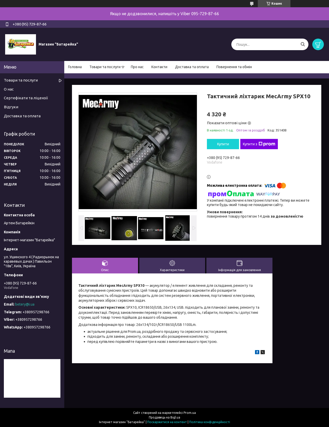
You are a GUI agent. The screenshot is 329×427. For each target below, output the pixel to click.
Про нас (137, 67)
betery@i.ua (24, 304)
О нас (9, 89)
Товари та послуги (105, 67)
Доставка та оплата (192, 67)
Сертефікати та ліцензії (26, 98)
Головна (75, 67)
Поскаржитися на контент (167, 422)
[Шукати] (302, 44)
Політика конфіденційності (209, 422)
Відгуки (11, 107)
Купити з (259, 144)
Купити (223, 144)
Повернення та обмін (234, 67)
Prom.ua (190, 412)
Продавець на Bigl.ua (164, 417)
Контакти (159, 67)
